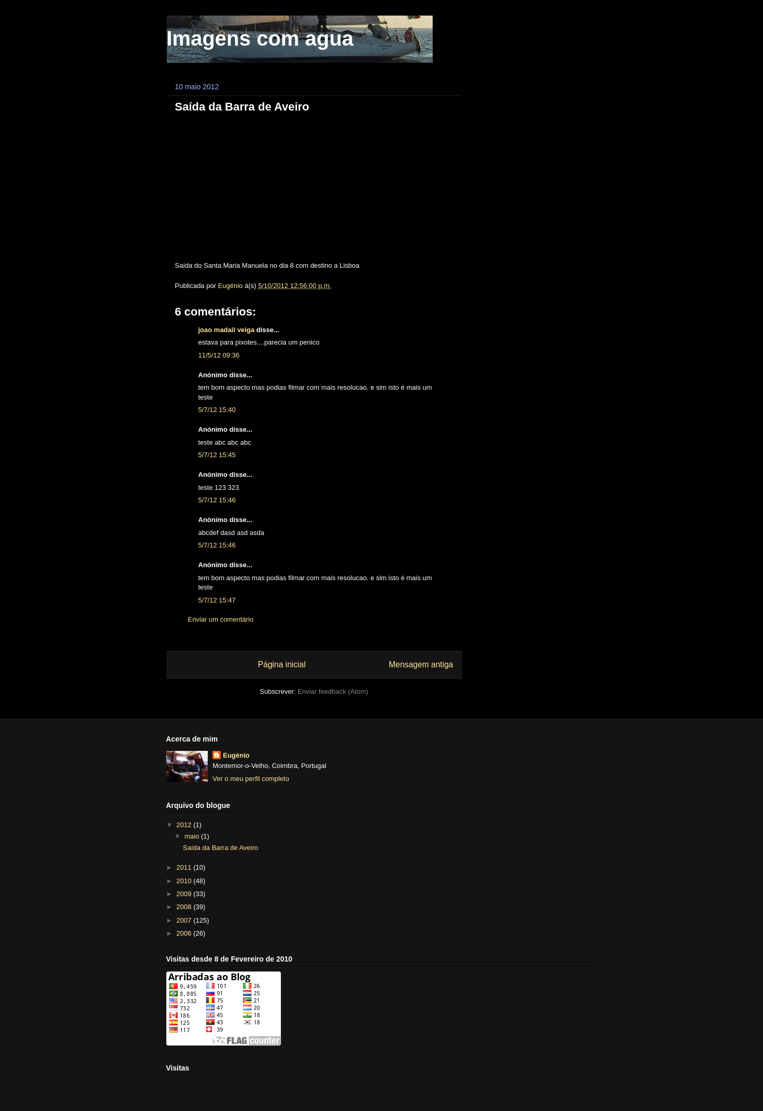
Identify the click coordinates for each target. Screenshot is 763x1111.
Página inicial (282, 664)
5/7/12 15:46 (217, 500)
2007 (185, 920)
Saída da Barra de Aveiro (220, 848)
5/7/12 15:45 (217, 455)
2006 (185, 933)
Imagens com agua (260, 38)
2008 (185, 907)
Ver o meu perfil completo (250, 779)
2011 (185, 867)
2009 (185, 894)
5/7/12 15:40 (217, 410)
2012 (185, 825)
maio (192, 836)
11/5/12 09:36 (219, 355)
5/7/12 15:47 (217, 600)
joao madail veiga (226, 330)
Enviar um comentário (220, 619)
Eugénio (236, 755)
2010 (185, 881)
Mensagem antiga (421, 664)
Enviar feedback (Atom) (333, 691)
